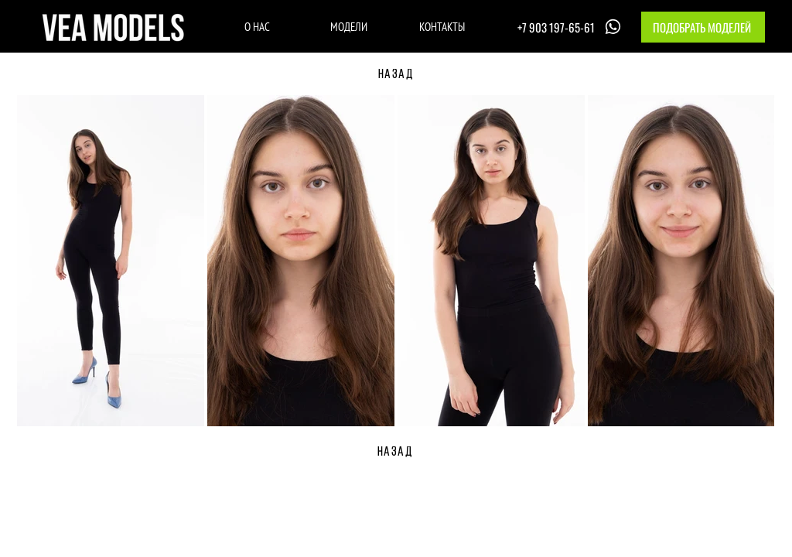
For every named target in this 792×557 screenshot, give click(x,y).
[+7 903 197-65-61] (571, 27)
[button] (703, 27)
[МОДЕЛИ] (348, 26)
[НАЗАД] (396, 75)
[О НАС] (257, 26)
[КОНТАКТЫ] (442, 26)
